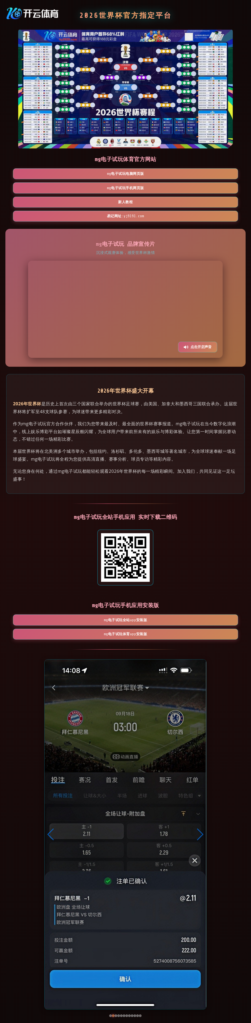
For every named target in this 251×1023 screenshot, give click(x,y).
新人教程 (188, 174)
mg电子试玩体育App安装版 (156, 597)
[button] (51, 801)
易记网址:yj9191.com (125, 190)
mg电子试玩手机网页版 (125, 174)
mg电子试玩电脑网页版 (63, 174)
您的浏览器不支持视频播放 (125, 283)
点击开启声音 (198, 321)
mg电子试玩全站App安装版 (94, 597)
